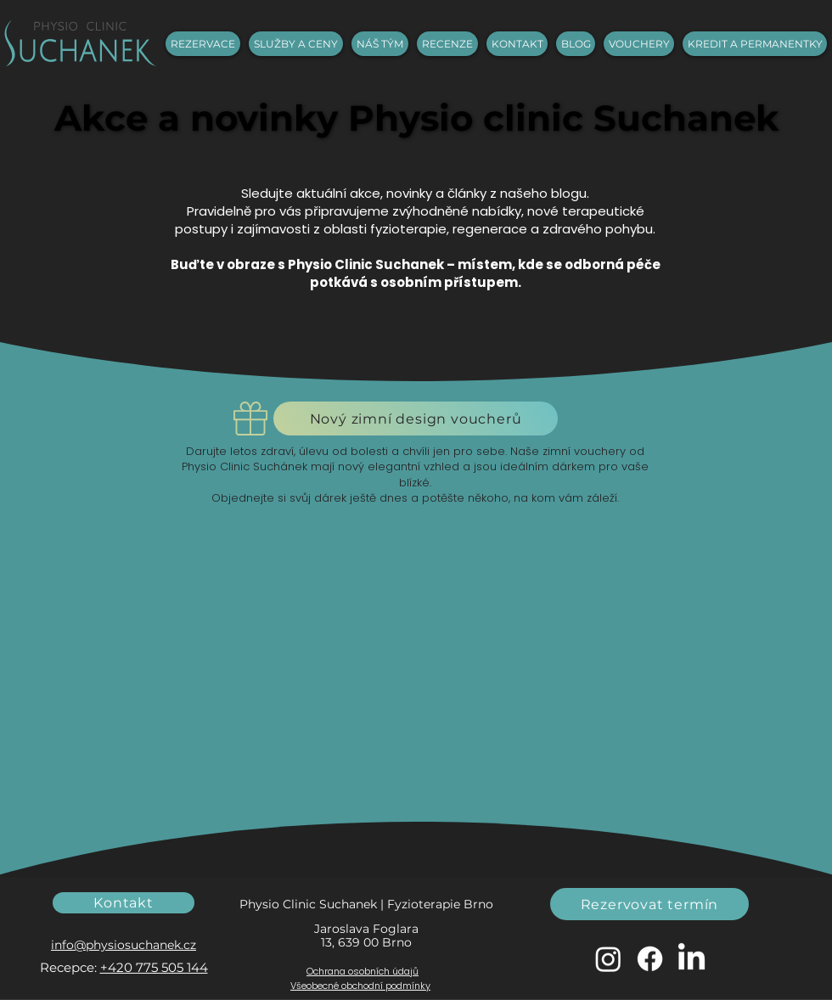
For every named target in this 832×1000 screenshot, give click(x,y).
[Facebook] (649, 958)
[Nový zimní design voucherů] (415, 418)
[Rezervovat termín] (649, 904)
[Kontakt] (123, 902)
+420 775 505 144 (154, 967)
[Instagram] (608, 958)
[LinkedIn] (691, 958)
